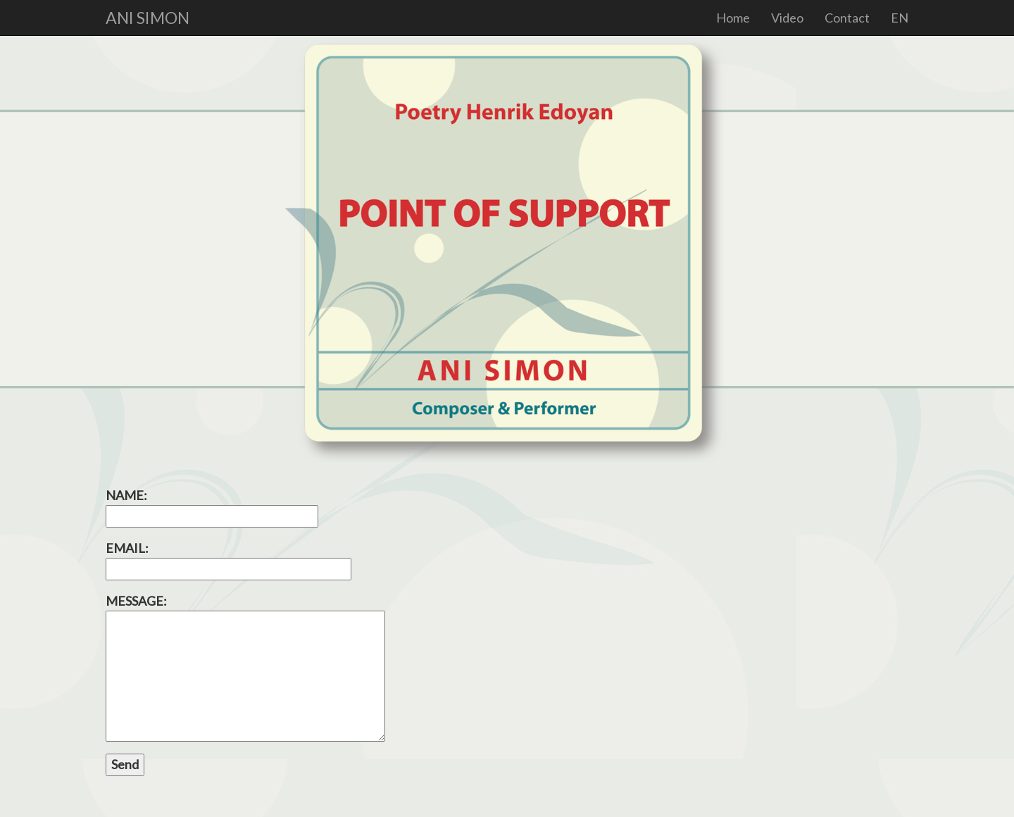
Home (733, 17)
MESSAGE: (245, 667)
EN (899, 17)
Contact (847, 17)
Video (787, 17)
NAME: (212, 507)
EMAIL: (228, 560)
